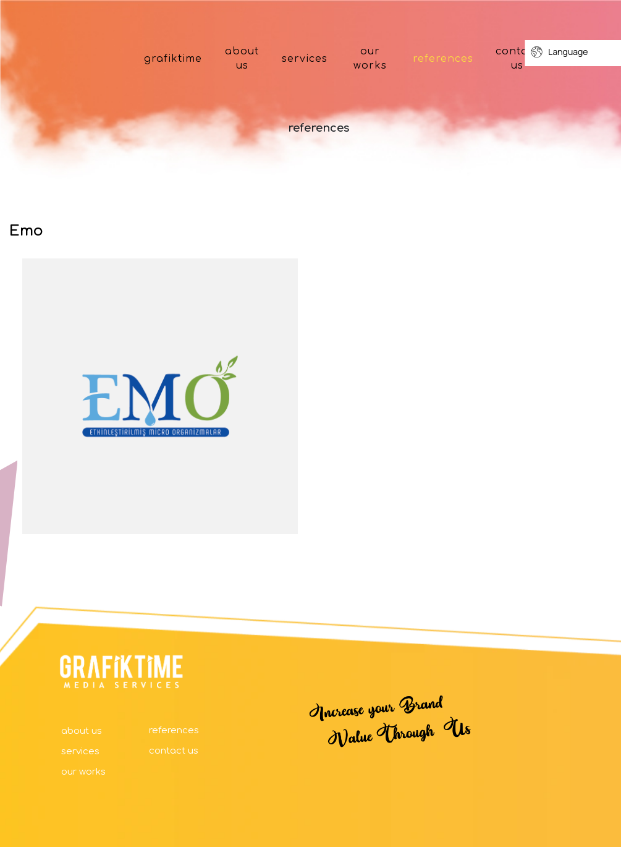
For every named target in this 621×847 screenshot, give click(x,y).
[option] (160, 396)
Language (559, 51)
